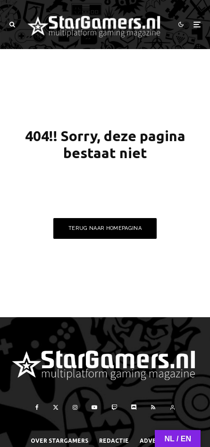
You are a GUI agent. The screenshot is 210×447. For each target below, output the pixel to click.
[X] (56, 407)
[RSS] (153, 407)
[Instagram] (75, 407)
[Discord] (134, 407)
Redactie (114, 441)
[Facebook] (37, 407)
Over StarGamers (59, 441)
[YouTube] (94, 407)
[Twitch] (114, 407)
